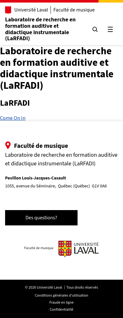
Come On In (12, 118)
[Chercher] (95, 29)
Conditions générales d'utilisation (61, 295)
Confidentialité (61, 309)
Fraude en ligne (61, 302)
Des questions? (41, 217)
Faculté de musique (74, 9)
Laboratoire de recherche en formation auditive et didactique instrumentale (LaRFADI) (40, 29)
